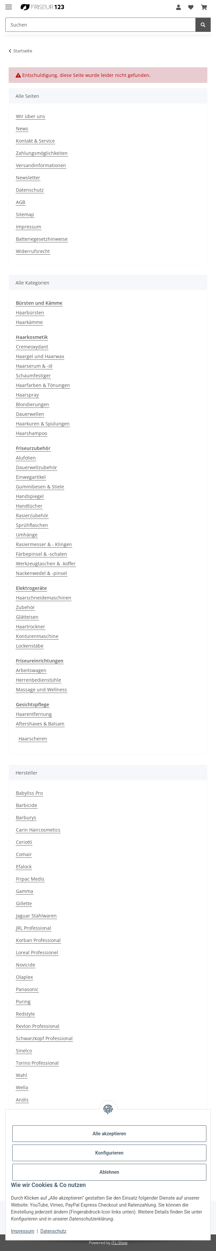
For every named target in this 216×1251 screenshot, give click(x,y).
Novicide (25, 965)
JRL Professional (33, 928)
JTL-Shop (119, 1242)
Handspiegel (30, 496)
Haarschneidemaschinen (43, 597)
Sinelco (24, 1050)
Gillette (24, 903)
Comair (24, 854)
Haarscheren (33, 738)
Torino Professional (37, 1063)
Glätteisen (27, 617)
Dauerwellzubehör (36, 467)
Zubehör (25, 607)
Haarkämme (29, 322)
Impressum (22, 1231)
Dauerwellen (30, 414)
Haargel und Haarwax (40, 356)
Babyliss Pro (29, 793)
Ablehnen (109, 1172)
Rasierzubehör (32, 515)
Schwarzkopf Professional (44, 1038)
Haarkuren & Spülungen (43, 423)
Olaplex (24, 977)
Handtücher (29, 506)
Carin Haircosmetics (38, 830)
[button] (178, 7)
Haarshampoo (31, 433)
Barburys (26, 817)
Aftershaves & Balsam (40, 723)
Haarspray (27, 395)
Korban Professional (38, 940)
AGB (20, 202)
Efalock (24, 866)
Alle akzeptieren (109, 1133)
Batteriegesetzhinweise (42, 239)
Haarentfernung (34, 714)
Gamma (24, 891)
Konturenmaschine (37, 636)
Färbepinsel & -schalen (41, 554)
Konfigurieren (109, 1153)
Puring (23, 1001)
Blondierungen (32, 404)
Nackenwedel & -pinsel (41, 573)
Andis (22, 1099)
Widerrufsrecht (33, 251)
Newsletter (28, 177)
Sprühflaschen (32, 525)
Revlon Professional (37, 1026)
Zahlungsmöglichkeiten (42, 153)
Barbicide (26, 805)
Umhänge (26, 535)
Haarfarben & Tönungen (43, 385)
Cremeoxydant (32, 347)
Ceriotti (24, 842)
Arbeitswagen (31, 670)
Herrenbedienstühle (38, 680)
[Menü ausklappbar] (8, 4)
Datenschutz (53, 1231)
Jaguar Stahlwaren (36, 915)
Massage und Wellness (41, 689)
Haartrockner (30, 626)
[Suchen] (203, 25)
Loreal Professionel (37, 952)
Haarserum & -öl (34, 366)
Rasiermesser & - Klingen (44, 544)
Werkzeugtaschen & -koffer (46, 563)
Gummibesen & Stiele (40, 486)
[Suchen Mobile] (100, 25)
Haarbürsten (30, 312)
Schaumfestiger (33, 375)
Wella (22, 1087)
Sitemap (25, 214)
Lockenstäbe (29, 646)
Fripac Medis (30, 879)
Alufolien (26, 458)
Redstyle (25, 1014)
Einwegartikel (31, 477)
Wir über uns (30, 116)
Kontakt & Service (35, 141)
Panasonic (27, 989)
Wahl (21, 1075)
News (22, 128)
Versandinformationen (41, 165)
